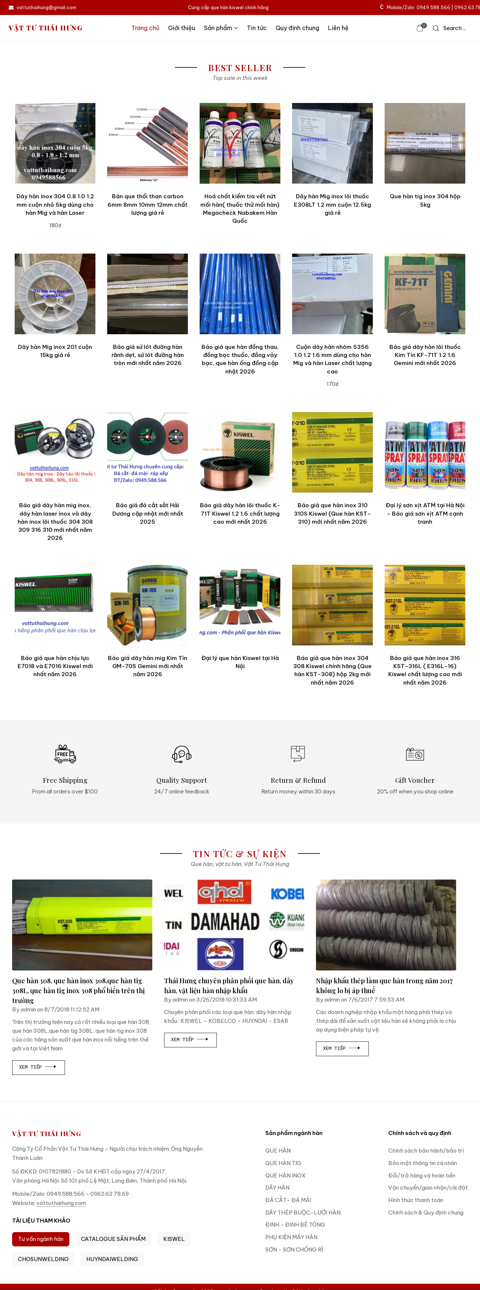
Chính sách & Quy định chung (425, 1212)
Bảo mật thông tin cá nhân (422, 1163)
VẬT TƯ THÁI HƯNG (46, 28)
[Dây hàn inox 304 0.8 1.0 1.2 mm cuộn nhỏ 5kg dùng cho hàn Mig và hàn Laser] (55, 143)
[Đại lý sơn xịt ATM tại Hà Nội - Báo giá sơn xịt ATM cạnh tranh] (425, 452)
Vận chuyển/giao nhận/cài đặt (428, 1187)
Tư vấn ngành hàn (40, 1238)
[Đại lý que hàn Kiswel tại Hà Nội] (240, 605)
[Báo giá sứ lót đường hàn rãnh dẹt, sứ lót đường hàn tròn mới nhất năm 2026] (147, 294)
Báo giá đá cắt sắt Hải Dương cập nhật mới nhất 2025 (147, 513)
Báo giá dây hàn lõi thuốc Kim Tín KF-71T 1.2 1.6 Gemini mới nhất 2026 (425, 355)
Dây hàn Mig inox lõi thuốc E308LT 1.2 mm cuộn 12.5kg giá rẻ (332, 204)
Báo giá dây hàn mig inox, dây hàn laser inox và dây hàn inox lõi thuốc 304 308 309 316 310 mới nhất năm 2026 (55, 521)
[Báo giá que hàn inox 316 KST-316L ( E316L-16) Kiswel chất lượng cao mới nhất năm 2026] (425, 605)
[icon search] (449, 28)
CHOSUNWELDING (43, 1259)
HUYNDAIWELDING (112, 1259)
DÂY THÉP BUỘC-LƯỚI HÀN (303, 1212)
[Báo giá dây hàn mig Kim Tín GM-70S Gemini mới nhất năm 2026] (147, 605)
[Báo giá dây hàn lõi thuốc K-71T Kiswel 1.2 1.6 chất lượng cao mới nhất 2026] (240, 452)
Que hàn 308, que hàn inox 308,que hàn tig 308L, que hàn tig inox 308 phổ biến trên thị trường (78, 990)
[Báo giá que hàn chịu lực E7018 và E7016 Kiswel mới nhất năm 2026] (55, 605)
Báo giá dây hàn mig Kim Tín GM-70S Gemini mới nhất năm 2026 (147, 666)
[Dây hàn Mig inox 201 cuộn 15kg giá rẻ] (55, 294)
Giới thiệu (181, 28)
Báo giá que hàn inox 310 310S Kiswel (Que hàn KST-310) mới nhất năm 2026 (332, 513)
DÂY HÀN (277, 1187)
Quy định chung (297, 28)
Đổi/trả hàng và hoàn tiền (421, 1175)
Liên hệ (338, 28)
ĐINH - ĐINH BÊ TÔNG (295, 1224)
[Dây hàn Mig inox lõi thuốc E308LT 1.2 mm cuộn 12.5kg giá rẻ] (332, 143)
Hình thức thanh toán (415, 1200)
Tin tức (257, 28)
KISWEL (174, 1238)
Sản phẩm (221, 28)
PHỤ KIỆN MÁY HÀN (291, 1237)
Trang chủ (145, 28)
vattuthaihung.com (61, 1202)
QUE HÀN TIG (283, 1163)
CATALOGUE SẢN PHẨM (113, 1238)
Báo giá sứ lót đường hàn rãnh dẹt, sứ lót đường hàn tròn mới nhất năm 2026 (148, 355)
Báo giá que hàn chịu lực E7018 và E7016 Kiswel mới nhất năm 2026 (55, 666)
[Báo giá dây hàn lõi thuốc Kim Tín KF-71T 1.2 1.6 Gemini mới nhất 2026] (425, 294)
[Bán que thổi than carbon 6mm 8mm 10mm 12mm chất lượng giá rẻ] (147, 143)
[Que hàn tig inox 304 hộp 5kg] (425, 143)
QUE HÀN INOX (285, 1175)
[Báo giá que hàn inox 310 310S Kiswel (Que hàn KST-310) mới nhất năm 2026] (332, 452)
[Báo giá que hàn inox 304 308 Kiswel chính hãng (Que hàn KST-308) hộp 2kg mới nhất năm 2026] (332, 605)
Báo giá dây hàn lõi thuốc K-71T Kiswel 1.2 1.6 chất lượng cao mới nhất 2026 (240, 513)
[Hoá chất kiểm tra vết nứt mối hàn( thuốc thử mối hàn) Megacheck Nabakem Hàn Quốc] (240, 143)
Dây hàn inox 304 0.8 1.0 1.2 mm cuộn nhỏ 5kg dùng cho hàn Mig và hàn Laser (55, 204)
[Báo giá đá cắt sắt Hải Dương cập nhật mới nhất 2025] (147, 452)
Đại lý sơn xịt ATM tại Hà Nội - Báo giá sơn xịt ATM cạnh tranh (425, 513)
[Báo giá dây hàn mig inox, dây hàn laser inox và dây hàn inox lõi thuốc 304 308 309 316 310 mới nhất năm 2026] (55, 452)
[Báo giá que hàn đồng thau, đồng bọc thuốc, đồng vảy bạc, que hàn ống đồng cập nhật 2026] (240, 294)
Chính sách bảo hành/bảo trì (426, 1150)
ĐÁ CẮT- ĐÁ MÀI (288, 1200)
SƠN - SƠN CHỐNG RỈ (294, 1249)
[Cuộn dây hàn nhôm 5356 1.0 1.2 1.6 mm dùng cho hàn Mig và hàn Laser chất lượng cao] (332, 294)
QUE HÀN (278, 1150)
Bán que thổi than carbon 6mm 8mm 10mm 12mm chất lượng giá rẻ (148, 204)
